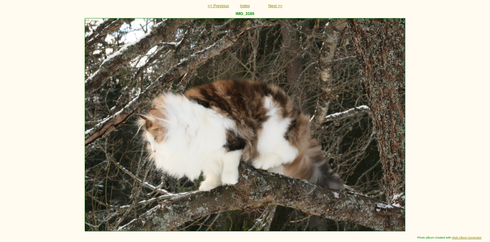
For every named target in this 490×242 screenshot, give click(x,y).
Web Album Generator (467, 237)
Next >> (275, 5)
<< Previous (218, 5)
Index (245, 5)
